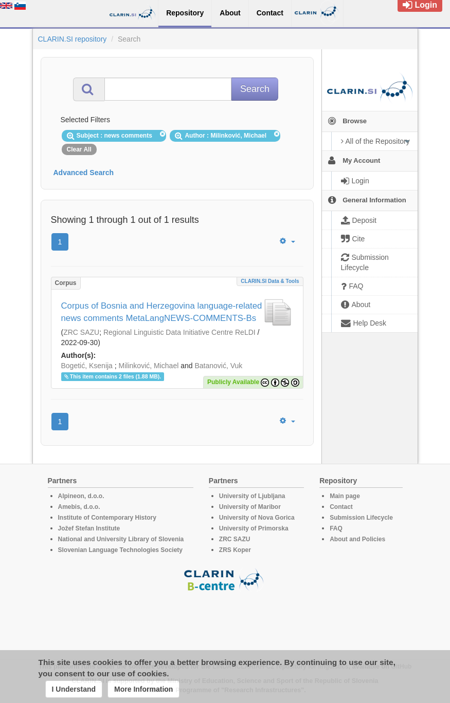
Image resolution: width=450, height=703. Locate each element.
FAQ (336, 528)
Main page (345, 496)
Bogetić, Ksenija (87, 366)
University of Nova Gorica (257, 517)
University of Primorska (254, 528)
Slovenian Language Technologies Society (120, 550)
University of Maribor (250, 506)
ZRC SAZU (81, 332)
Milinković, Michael (149, 366)
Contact (341, 506)
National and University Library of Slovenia (121, 539)
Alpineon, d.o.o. (81, 496)
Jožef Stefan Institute (89, 528)
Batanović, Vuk (218, 366)
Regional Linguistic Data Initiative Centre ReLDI (179, 332)
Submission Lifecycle (361, 517)
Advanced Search (83, 172)
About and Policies (357, 539)
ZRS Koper (235, 550)
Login (420, 5)
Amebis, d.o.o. (79, 506)
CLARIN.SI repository (72, 39)
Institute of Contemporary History (107, 517)
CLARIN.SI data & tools (270, 281)
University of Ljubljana (252, 496)
